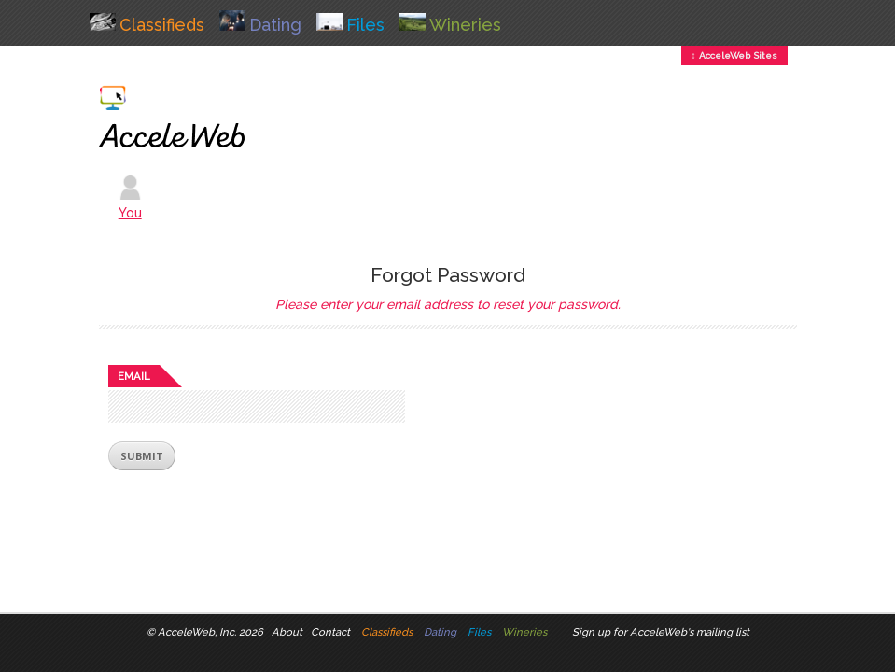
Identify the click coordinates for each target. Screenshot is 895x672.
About (287, 631)
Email (134, 376)
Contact (330, 631)
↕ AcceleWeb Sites (734, 55)
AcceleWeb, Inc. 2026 (210, 631)
